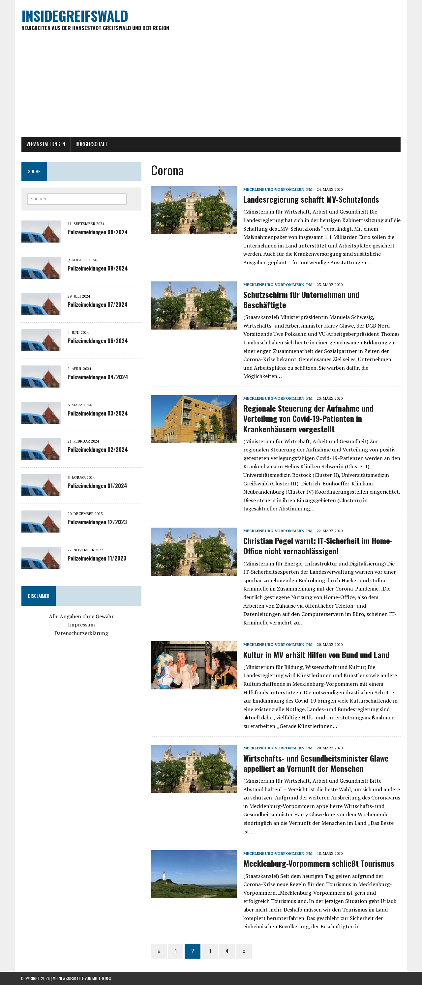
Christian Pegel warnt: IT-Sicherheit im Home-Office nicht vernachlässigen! (318, 546)
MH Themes (101, 978)
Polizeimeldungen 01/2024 (97, 486)
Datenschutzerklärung (81, 633)
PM (309, 189)
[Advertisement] (211, 87)
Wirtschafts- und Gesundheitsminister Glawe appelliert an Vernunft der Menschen (316, 763)
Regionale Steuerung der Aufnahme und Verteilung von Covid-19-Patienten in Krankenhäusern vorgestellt (308, 418)
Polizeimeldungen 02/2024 (97, 449)
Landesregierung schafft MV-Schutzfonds (311, 199)
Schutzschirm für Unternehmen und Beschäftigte (301, 299)
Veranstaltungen (45, 144)
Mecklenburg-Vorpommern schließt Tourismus (318, 863)
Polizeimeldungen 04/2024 (97, 377)
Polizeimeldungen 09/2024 (97, 232)
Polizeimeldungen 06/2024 (97, 341)
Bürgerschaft (91, 144)
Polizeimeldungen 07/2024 (97, 304)
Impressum (81, 624)
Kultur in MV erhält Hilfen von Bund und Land (316, 654)
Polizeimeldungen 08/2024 (97, 268)
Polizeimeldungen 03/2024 (97, 413)
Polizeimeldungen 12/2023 (97, 522)
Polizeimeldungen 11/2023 (96, 558)
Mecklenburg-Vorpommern (273, 189)
